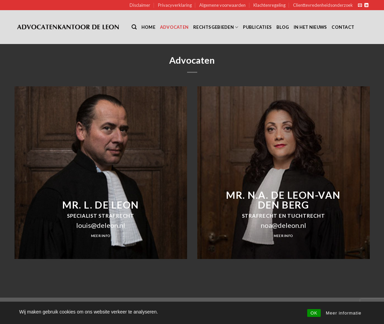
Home (148, 27)
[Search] (134, 27)
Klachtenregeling (269, 5)
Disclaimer (140, 5)
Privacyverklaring (175, 5)
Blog (282, 27)
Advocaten (174, 27)
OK (314, 313)
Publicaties (257, 27)
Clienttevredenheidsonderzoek (323, 5)
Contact (343, 27)
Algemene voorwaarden (222, 5)
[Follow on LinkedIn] (366, 5)
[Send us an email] (360, 5)
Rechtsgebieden (215, 27)
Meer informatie (343, 313)
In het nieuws (310, 27)
